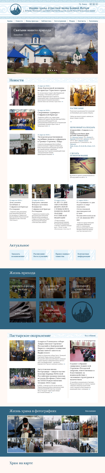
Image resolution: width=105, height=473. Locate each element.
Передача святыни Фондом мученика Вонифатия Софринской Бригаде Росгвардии (41, 206)
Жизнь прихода (32, 21)
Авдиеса (86, 139)
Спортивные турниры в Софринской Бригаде (48, 113)
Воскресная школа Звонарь (22, 288)
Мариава (73, 139)
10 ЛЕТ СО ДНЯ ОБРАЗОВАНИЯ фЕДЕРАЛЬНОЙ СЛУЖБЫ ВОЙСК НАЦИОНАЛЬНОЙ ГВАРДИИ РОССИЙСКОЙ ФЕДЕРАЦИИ (62, 210)
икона (81, 137)
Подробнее (18, 35)
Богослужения (60, 21)
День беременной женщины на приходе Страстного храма (52, 89)
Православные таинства (63, 255)
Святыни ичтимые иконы (82, 288)
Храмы (10, 21)
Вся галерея (90, 411)
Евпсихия (75, 137)
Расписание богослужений (40, 255)
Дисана (89, 137)
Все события (90, 335)
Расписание (77, 108)
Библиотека (46, 21)
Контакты (82, 21)
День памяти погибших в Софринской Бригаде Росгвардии (19, 205)
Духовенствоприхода (52, 288)
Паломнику (93, 21)
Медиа (72, 21)
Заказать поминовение (18, 255)
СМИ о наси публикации (22, 312)
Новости (19, 21)
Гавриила (73, 144)
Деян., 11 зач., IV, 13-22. (77, 146)
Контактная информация (84, 255)
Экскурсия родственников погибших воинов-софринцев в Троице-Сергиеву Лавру (52, 139)
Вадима (81, 140)
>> (62, 101)
